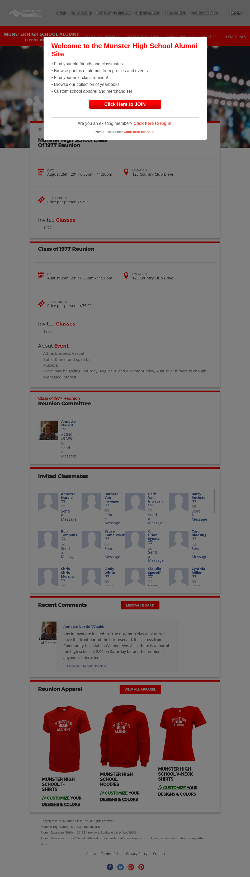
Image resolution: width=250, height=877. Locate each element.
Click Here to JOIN (125, 104)
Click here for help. (139, 132)
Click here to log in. (153, 123)
